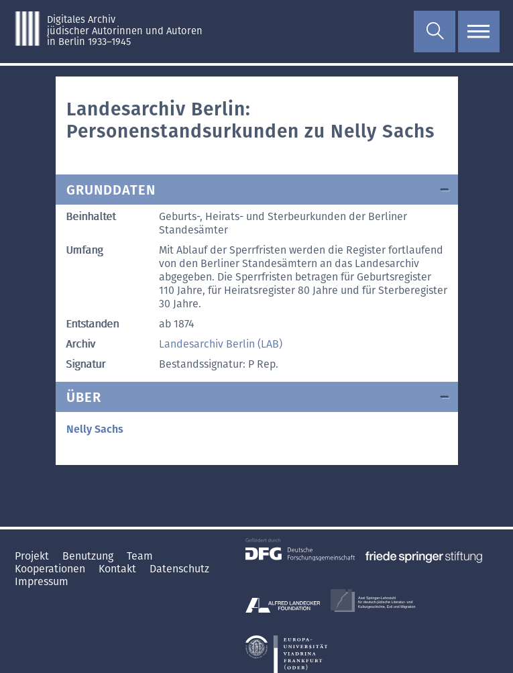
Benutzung (89, 556)
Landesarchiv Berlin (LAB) (220, 344)
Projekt (33, 556)
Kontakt (119, 568)
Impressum (41, 581)
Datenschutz (179, 568)
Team (140, 556)
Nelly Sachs (94, 429)
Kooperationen (51, 568)
